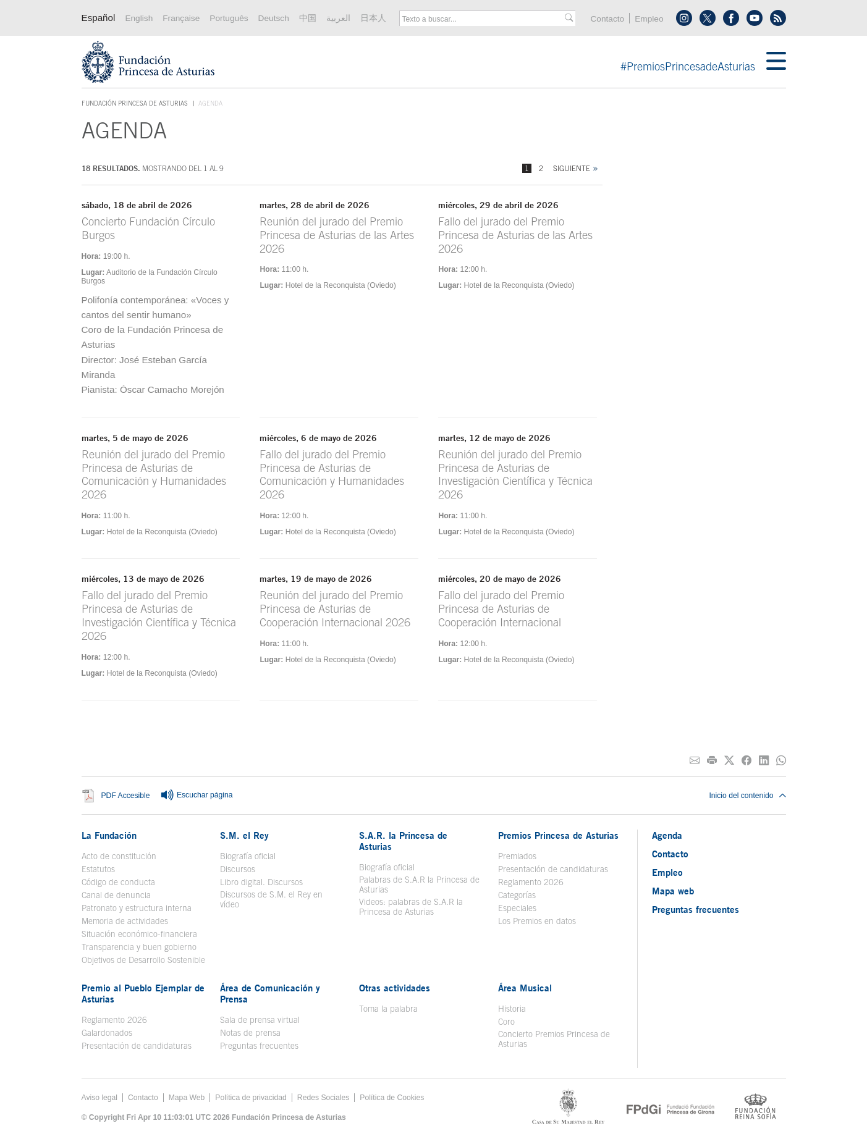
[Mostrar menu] (776, 62)
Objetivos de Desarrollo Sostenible (143, 960)
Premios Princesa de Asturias (558, 835)
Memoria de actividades (125, 921)
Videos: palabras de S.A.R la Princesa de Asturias (411, 907)
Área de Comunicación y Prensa (270, 993)
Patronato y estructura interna (137, 908)
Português (228, 18)
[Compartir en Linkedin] (764, 761)
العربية (338, 18)
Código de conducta (118, 882)
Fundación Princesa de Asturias (135, 103)
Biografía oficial (248, 856)
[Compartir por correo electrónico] (695, 761)
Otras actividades (394, 987)
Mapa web (673, 890)
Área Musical (525, 987)
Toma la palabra (388, 1009)
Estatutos (98, 869)
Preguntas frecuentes (259, 1046)
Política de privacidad (251, 1097)
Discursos (237, 869)
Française (181, 18)
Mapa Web (187, 1097)
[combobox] (483, 19)
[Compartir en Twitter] (729, 761)
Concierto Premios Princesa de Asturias (554, 1039)
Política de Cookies (392, 1097)
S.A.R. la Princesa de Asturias (403, 841)
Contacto (607, 18)
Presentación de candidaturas (553, 869)
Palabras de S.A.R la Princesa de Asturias (419, 884)
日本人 (373, 18)
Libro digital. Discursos (261, 882)
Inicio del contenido (747, 795)
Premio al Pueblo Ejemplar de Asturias (143, 993)
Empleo (649, 18)
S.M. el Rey (244, 835)
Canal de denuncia (116, 895)
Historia (512, 1009)
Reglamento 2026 (531, 882)
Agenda (667, 835)
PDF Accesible (125, 795)
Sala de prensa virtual (260, 1020)
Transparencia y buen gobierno (139, 947)
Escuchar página (196, 795)
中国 (307, 18)
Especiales (517, 908)
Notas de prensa (250, 1033)
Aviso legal (100, 1097)
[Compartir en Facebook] (746, 761)
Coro (506, 1022)
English (139, 18)
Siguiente (571, 168)
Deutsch (273, 18)
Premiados (517, 856)
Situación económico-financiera (139, 934)
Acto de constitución (119, 856)
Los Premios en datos (537, 921)
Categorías (517, 895)
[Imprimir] (712, 761)
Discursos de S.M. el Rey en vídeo (271, 899)
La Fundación (109, 835)
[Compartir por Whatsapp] (781, 761)
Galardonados (107, 1033)
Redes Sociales (323, 1097)
